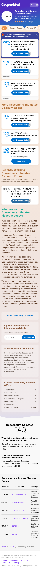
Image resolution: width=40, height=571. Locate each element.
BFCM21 (15, 535)
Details (6, 77)
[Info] (37, 34)
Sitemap (16, 563)
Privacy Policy (25, 560)
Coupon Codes (16, 28)
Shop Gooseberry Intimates (20, 316)
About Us (4, 560)
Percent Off (31, 28)
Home (3, 547)
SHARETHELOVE (18, 503)
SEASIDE (15, 526)
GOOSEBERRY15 (18, 511)
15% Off (4, 503)
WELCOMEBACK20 (19, 494)
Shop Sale (21, 161)
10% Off (4, 526)
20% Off (4, 494)
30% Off (4, 535)
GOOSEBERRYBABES (20, 518)
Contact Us (14, 560)
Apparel (12, 547)
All (4, 28)
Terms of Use (6, 563)
